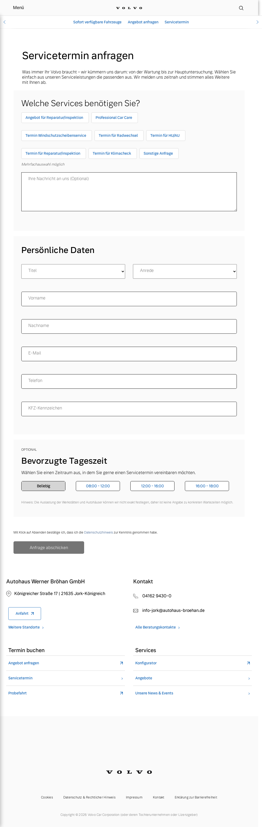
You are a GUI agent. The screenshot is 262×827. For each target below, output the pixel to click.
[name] (129, 299)
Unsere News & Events (154, 693)
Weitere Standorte (24, 627)
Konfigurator (146, 663)
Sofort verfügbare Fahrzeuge (97, 22)
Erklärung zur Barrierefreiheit (196, 797)
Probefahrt (17, 693)
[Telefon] (129, 381)
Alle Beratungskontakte (155, 627)
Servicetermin (177, 22)
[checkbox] (55, 118)
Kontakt (158, 797)
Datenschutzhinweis (98, 532)
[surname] (129, 326)
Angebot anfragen (143, 22)
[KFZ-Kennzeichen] (129, 409)
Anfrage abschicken (49, 547)
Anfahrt (22, 613)
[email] (129, 354)
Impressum (134, 797)
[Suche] (241, 8)
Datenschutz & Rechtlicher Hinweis (89, 797)
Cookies (47, 797)
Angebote (143, 678)
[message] (129, 191)
